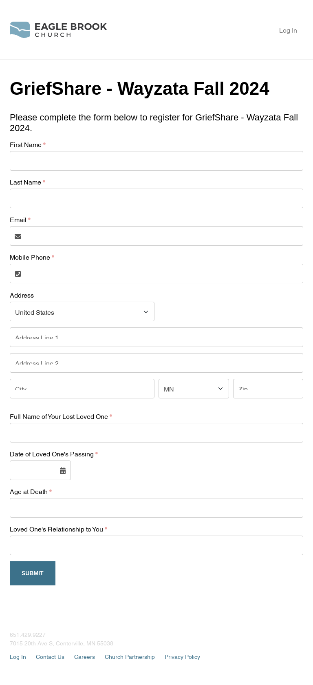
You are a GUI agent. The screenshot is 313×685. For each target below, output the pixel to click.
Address (22, 294)
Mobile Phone (30, 256)
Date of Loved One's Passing (52, 453)
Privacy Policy (182, 656)
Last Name (25, 181)
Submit (33, 573)
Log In (288, 29)
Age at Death (29, 491)
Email (18, 219)
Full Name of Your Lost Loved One (59, 416)
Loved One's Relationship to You (56, 528)
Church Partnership (130, 656)
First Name (26, 144)
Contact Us (50, 656)
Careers (84, 656)
